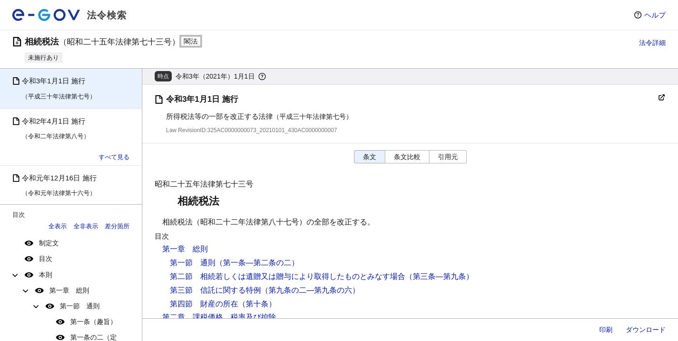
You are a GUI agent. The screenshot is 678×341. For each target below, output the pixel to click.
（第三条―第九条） (439, 276)
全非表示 (86, 226)
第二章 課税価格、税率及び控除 (219, 317)
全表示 (57, 226)
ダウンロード (646, 329)
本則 (45, 274)
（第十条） (257, 304)
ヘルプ (655, 15)
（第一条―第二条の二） (257, 263)
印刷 (606, 329)
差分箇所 (117, 226)
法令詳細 (652, 42)
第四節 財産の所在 (204, 304)
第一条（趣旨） (93, 321)
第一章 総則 (69, 290)
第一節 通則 (80, 306)
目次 (45, 258)
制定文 (49, 243)
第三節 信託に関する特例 (215, 290)
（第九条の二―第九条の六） (310, 290)
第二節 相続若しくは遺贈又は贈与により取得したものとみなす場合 (287, 276)
